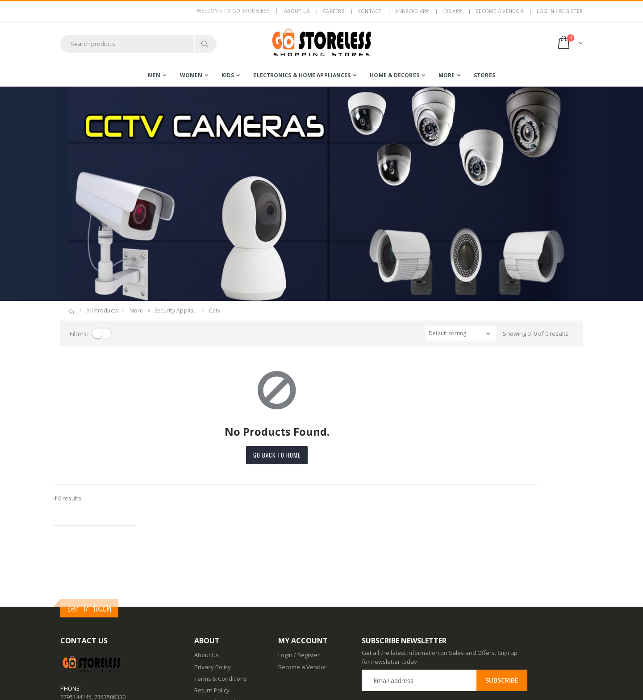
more (446, 75)
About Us (206, 574)
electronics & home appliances (302, 75)
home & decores (394, 75)
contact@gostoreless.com (95, 637)
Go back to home (321, 454)
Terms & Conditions (220, 597)
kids (227, 75)
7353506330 (109, 615)
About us (296, 11)
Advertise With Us (218, 687)
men (154, 75)
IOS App (452, 11)
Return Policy (212, 609)
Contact (370, 11)
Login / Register (299, 574)
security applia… (176, 310)
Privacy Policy (212, 585)
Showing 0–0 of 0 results (535, 333)
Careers (333, 11)
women (191, 75)
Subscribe (501, 599)
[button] (569, 43)
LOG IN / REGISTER (560, 11)
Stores (484, 75)
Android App (412, 11)
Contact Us (208, 652)
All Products (102, 310)
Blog (200, 640)
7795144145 (76, 615)
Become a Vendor (499, 11)
